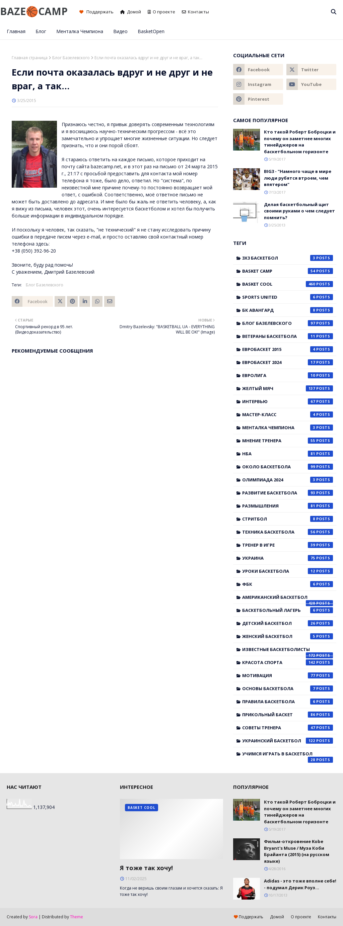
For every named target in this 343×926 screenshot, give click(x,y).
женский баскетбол (287, 636)
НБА (287, 454)
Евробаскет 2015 (287, 349)
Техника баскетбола (287, 532)
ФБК (287, 584)
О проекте (161, 12)
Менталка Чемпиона (287, 428)
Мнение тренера (287, 441)
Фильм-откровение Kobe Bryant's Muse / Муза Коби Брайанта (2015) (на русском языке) (296, 851)
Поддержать (96, 12)
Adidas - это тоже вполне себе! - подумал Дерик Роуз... (300, 884)
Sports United (287, 297)
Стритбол (287, 519)
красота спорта (287, 662)
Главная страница (30, 58)
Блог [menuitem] (41, 31)
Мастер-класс (287, 414)
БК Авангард (287, 310)
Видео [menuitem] (120, 31)
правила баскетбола (287, 702)
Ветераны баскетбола (287, 336)
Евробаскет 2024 (287, 362)
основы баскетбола (287, 688)
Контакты (195, 12)
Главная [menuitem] (16, 31)
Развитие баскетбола (287, 493)
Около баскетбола (287, 467)
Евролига (287, 375)
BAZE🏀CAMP (34, 11)
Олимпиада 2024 (287, 480)
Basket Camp (287, 271)
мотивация (287, 675)
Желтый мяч (287, 388)
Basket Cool (287, 284)
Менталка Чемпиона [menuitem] (79, 31)
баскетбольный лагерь (287, 610)
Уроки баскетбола (287, 571)
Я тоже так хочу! (146, 868)
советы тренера (287, 728)
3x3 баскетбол (287, 258)
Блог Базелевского (71, 58)
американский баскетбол (287, 599)
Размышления (287, 506)
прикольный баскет (287, 715)
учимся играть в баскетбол (287, 755)
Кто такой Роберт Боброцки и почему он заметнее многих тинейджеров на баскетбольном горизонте (300, 142)
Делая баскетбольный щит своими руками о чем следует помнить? (299, 210)
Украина (287, 558)
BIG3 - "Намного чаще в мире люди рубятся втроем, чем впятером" (297, 177)
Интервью (287, 401)
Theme (76, 917)
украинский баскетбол (287, 741)
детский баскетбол (287, 623)
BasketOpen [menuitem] (151, 31)
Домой (130, 12)
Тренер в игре (287, 545)
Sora (33, 917)
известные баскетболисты (287, 651)
